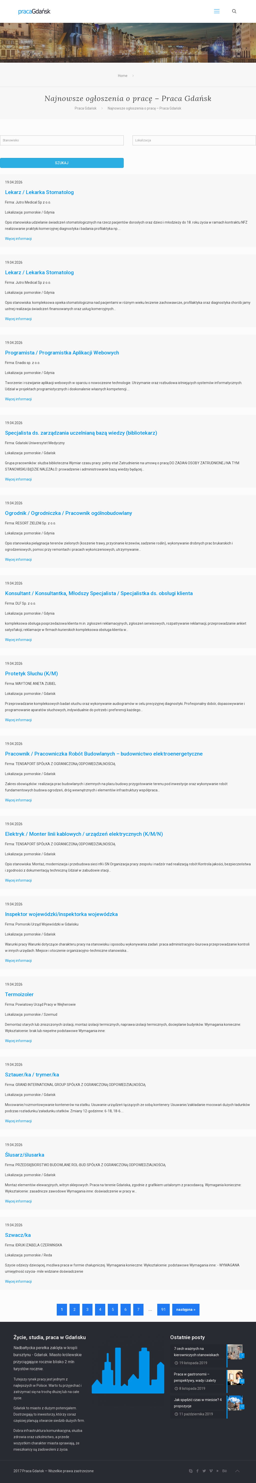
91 (163, 1309)
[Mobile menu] (216, 11)
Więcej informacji (18, 239)
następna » (186, 1309)
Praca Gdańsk (85, 108)
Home (123, 76)
